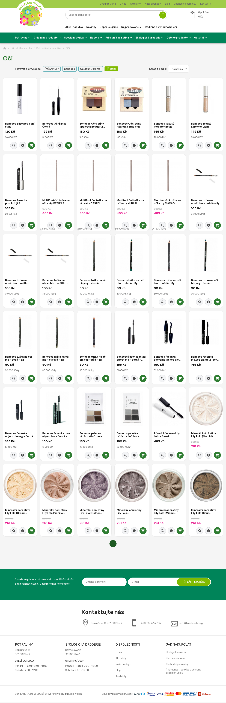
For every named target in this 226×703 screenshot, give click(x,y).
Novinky (91, 27)
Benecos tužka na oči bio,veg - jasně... (204, 282)
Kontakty (205, 3)
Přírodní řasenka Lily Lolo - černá (167, 435)
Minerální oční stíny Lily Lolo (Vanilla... (55, 512)
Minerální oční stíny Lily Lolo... (129, 512)
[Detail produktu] (22, 145)
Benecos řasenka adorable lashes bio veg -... (166, 359)
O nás (123, 3)
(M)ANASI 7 (52, 69)
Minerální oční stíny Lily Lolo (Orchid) (203, 435)
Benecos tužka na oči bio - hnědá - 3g (167, 282)
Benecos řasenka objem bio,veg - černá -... (19, 435)
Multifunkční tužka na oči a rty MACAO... (168, 202)
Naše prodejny (124, 664)
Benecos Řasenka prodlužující (16, 202)
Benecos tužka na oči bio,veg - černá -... (93, 282)
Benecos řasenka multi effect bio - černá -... (131, 359)
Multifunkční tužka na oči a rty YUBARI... (130, 202)
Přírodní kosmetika (21, 48)
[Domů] (4, 48)
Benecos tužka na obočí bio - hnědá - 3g (205, 202)
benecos (69, 69)
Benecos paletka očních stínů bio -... (91, 435)
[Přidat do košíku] (31, 145)
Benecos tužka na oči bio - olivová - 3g (56, 359)
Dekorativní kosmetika (48, 48)
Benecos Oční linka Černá (54, 125)
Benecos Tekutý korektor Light (201, 125)
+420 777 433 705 (150, 623)
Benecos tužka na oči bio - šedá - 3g (18, 359)
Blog (167, 3)
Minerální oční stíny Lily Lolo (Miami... (166, 512)
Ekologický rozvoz (176, 652)
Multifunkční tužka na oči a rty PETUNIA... (56, 202)
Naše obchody (153, 3)
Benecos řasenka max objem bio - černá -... (56, 435)
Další (111, 69)
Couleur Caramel (90, 69)
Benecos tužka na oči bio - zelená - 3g (130, 282)
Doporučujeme (109, 27)
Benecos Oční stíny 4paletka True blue (129, 125)
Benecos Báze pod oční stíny (17, 125)
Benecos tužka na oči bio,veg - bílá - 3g (93, 359)
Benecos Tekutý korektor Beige (164, 125)
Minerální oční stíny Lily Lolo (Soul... (203, 512)
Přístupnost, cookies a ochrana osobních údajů (183, 672)
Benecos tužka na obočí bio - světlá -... (55, 282)
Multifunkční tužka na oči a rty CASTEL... (93, 202)
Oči (68, 48)
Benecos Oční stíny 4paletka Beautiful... (92, 125)
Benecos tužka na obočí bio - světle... (17, 282)
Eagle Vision (75, 694)
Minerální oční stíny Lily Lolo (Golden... (92, 512)
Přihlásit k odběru (193, 582)
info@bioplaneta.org (191, 623)
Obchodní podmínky (185, 3)
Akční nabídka (74, 27)
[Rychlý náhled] (13, 145)
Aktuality (135, 3)
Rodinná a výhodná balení (161, 27)
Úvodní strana (108, 3)
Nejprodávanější (131, 27)
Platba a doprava (175, 658)
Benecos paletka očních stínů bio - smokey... (128, 435)
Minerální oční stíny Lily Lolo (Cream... (17, 512)
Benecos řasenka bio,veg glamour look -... (204, 359)
